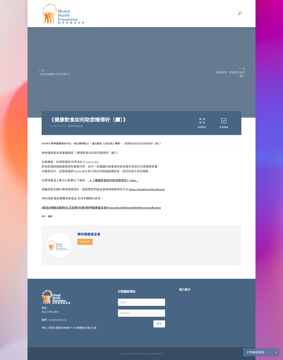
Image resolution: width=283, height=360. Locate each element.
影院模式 (202, 123)
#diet (135, 207)
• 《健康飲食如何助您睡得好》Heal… (113, 180)
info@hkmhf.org (57, 319)
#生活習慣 (70, 207)
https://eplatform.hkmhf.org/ (147, 189)
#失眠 (81, 207)
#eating (156, 207)
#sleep (128, 207)
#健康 (60, 207)
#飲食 (45, 207)
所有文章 (85, 241)
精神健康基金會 (75, 126)
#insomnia (145, 207)
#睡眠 (52, 207)
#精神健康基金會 (95, 207)
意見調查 (224, 123)
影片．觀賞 (47, 216)
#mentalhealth (115, 207)
